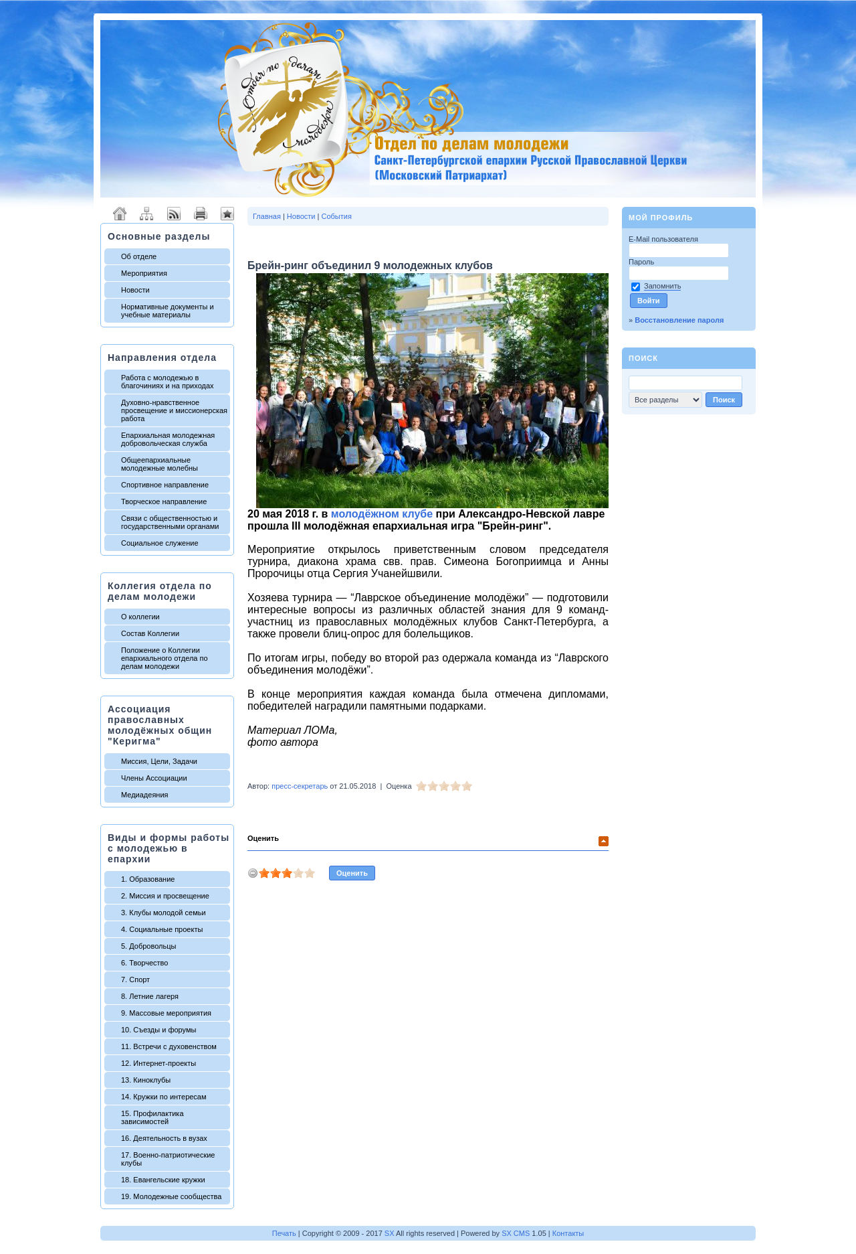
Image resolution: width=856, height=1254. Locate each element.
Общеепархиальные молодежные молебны (159, 464)
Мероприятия (144, 273)
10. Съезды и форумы (158, 1030)
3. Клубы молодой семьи (163, 913)
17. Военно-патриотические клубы (168, 1159)
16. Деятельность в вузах (164, 1138)
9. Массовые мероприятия (166, 1013)
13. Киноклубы (146, 1080)
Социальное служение (160, 543)
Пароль (642, 262)
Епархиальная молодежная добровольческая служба (168, 439)
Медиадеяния (145, 795)
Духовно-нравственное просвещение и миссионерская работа (174, 410)
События (336, 216)
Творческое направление (164, 501)
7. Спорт (135, 979)
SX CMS (516, 1233)
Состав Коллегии (150, 633)
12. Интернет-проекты (158, 1063)
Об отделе (138, 256)
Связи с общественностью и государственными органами (170, 522)
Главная (267, 216)
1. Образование (148, 879)
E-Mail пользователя (664, 239)
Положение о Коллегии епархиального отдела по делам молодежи (164, 658)
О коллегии (140, 617)
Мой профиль (661, 218)
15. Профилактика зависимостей (152, 1117)
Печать (284, 1233)
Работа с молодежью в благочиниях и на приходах (167, 382)
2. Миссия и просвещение (165, 896)
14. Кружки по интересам (164, 1097)
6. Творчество (144, 963)
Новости (135, 290)
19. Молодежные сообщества (171, 1196)
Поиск (643, 358)
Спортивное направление (165, 485)
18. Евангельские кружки (163, 1180)
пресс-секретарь (300, 786)
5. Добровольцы (148, 946)
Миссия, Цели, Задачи (159, 761)
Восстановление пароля (679, 320)
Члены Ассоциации (154, 778)
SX (390, 1233)
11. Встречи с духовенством (169, 1046)
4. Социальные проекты (162, 929)
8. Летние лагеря (150, 996)
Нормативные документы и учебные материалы (167, 311)
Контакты (568, 1233)
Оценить (263, 838)
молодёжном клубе (382, 514)
